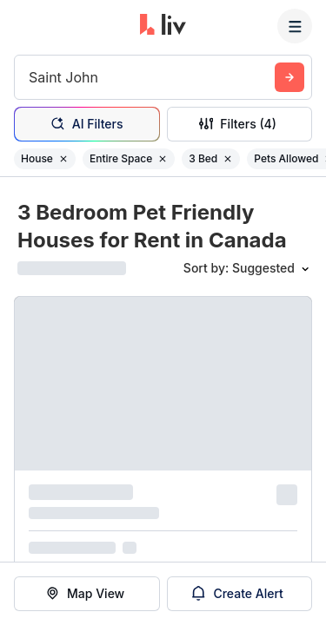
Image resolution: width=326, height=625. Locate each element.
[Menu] (294, 26)
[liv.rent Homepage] (163, 26)
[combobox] (31, 77)
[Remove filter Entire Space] (162, 159)
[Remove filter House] (63, 159)
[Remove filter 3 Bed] (227, 159)
